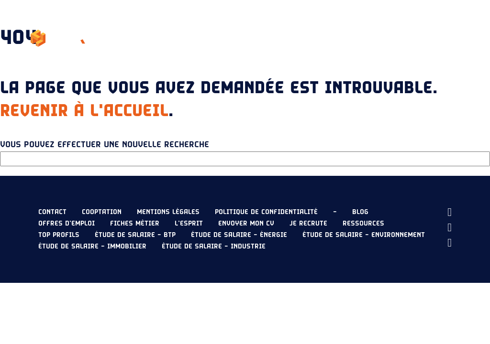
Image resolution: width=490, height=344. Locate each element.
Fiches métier (134, 223)
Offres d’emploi (66, 223)
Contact (52, 212)
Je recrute (440, 27)
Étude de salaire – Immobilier (92, 246)
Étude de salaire (312, 27)
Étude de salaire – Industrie (214, 246)
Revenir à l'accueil (84, 111)
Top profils (58, 235)
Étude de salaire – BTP (135, 235)
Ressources (382, 27)
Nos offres (251, 27)
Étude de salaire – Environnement (363, 235)
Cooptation (102, 212)
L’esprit (205, 27)
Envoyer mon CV (419, 49)
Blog (360, 212)
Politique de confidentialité (266, 212)
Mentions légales (168, 212)
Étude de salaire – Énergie (239, 235)
